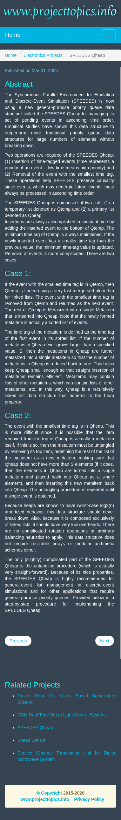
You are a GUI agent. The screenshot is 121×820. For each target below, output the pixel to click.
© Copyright (49, 793)
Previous (18, 640)
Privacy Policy (89, 799)
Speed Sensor (31, 740)
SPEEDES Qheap (35, 727)
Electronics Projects (43, 55)
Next (104, 640)
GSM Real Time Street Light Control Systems (62, 714)
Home (12, 35)
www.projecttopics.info (44, 799)
